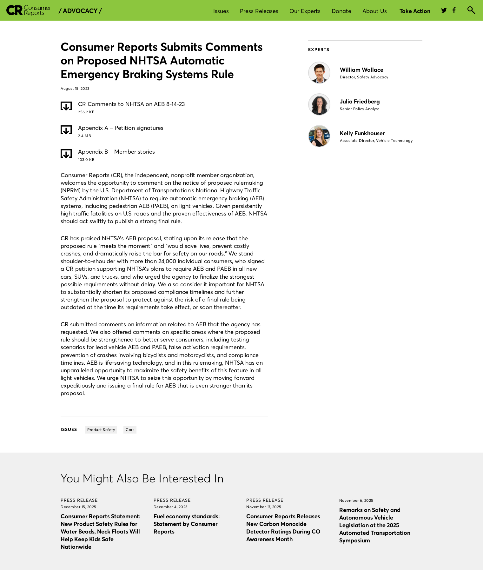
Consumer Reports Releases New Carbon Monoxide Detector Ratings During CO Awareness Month (283, 528)
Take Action (415, 11)
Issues (221, 11)
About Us (374, 11)
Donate (341, 11)
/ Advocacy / (80, 11)
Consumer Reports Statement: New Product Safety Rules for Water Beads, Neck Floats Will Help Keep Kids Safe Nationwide (100, 531)
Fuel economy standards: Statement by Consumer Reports (187, 524)
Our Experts (305, 11)
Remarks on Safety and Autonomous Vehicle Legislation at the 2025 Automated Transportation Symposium (374, 525)
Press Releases (259, 11)
